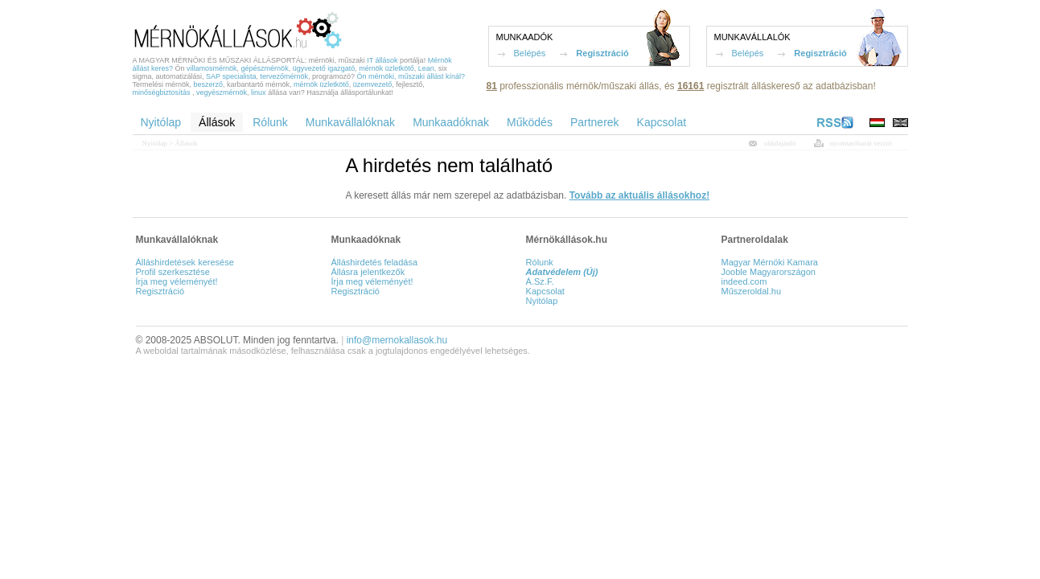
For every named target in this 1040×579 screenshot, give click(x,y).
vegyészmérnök (221, 92)
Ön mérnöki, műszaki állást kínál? (411, 76)
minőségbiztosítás (162, 92)
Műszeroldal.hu (751, 291)
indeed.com (744, 281)
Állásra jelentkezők (368, 272)
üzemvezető (373, 84)
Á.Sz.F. (540, 281)
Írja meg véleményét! (177, 281)
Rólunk (539, 262)
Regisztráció (602, 53)
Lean (426, 68)
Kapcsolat (545, 291)
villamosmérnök (212, 68)
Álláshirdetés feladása (374, 262)
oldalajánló (780, 143)
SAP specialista (231, 76)
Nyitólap (155, 143)
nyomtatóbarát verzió (861, 143)
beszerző (209, 84)
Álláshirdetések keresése (185, 262)
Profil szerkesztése (173, 272)
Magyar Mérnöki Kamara (769, 262)
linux (258, 92)
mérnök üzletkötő (386, 68)
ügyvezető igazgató (324, 68)
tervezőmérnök (284, 76)
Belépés (530, 53)
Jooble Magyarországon (768, 272)
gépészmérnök (265, 68)
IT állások (382, 60)
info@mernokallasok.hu (397, 340)
